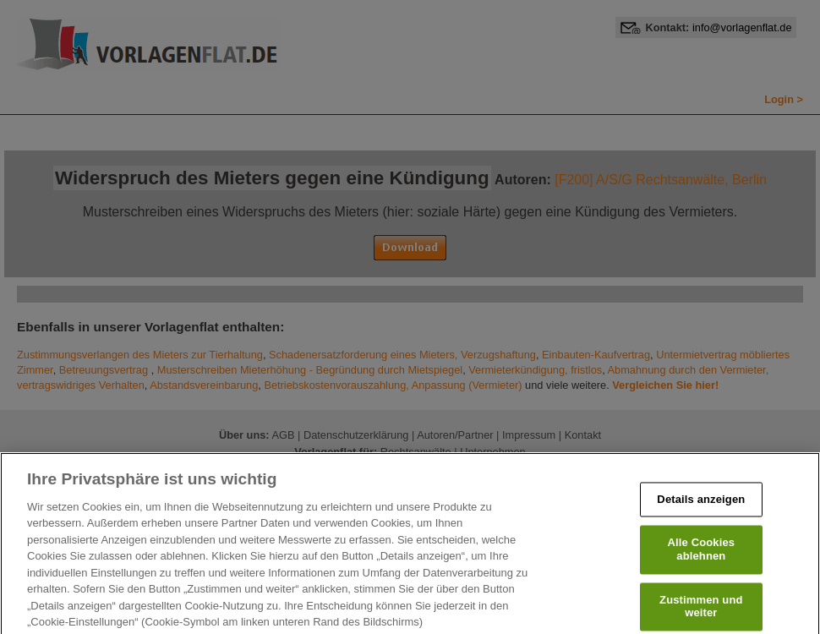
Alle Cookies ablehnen (701, 563)
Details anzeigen (701, 513)
